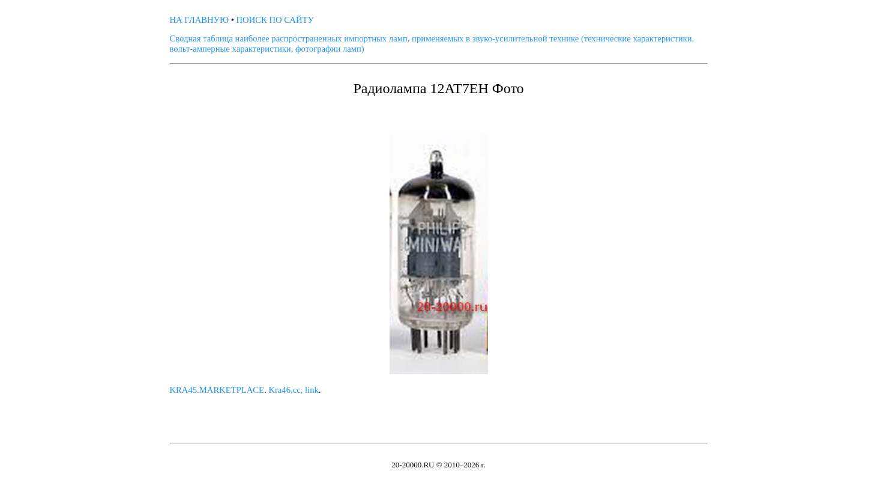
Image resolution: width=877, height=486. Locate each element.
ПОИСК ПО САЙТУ (275, 20)
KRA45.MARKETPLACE (217, 390)
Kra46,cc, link (293, 390)
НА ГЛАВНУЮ (199, 20)
